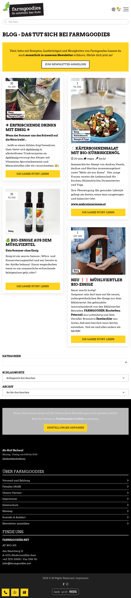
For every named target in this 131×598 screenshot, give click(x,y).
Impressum (65, 499)
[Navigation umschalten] (126, 9)
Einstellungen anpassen (65, 427)
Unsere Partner (65, 493)
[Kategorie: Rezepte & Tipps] (16, 116)
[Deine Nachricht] (5, 592)
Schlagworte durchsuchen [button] (21, 378)
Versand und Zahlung (65, 480)
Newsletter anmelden (65, 524)
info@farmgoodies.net (16, 563)
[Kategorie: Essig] (16, 112)
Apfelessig (33, 149)
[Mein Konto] (113, 9)
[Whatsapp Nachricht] (15, 592)
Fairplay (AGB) (65, 487)
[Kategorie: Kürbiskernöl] (81, 135)
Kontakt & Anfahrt (65, 517)
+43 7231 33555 (11, 559)
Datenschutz (65, 505)
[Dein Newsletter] (24, 592)
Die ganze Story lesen (33, 173)
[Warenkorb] (119, 9)
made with (65, 592)
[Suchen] (6, 21)
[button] (65, 378)
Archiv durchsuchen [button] (18, 392)
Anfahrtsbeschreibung (13, 458)
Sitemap (65, 511)
